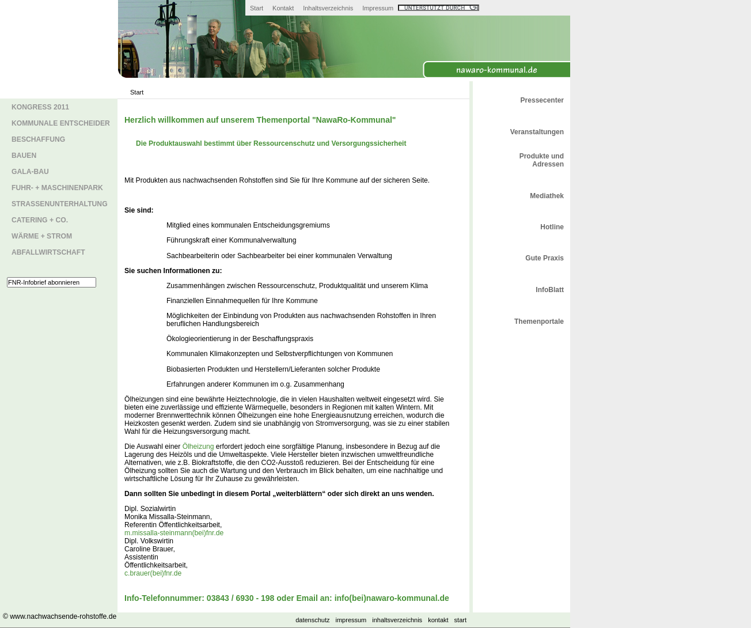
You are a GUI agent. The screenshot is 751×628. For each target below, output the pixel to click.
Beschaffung (38, 139)
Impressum (377, 8)
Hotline (552, 227)
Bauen (24, 156)
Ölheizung (198, 446)
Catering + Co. (40, 220)
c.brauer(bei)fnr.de (152, 573)
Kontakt (283, 8)
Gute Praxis (544, 258)
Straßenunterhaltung (60, 204)
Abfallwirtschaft (48, 252)
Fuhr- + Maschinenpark (57, 188)
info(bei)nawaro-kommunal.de (392, 598)
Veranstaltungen (537, 132)
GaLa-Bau (30, 172)
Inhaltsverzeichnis (328, 8)
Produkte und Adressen (541, 160)
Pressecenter (542, 100)
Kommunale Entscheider (61, 123)
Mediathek (547, 196)
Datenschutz (312, 619)
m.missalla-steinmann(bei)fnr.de (173, 533)
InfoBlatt (550, 290)
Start (256, 8)
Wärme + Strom (42, 236)
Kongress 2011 (40, 107)
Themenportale (539, 321)
